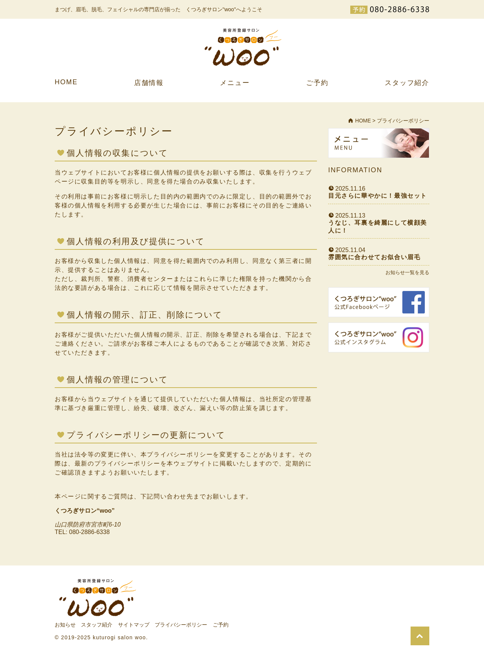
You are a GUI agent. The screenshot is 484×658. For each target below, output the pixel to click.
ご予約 (317, 83)
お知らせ (65, 625)
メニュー (234, 83)
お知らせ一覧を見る (407, 272)
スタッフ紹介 (407, 83)
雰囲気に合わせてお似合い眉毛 (374, 257)
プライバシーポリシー (181, 625)
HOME (66, 82)
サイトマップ (133, 625)
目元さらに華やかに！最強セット (377, 195)
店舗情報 (149, 83)
